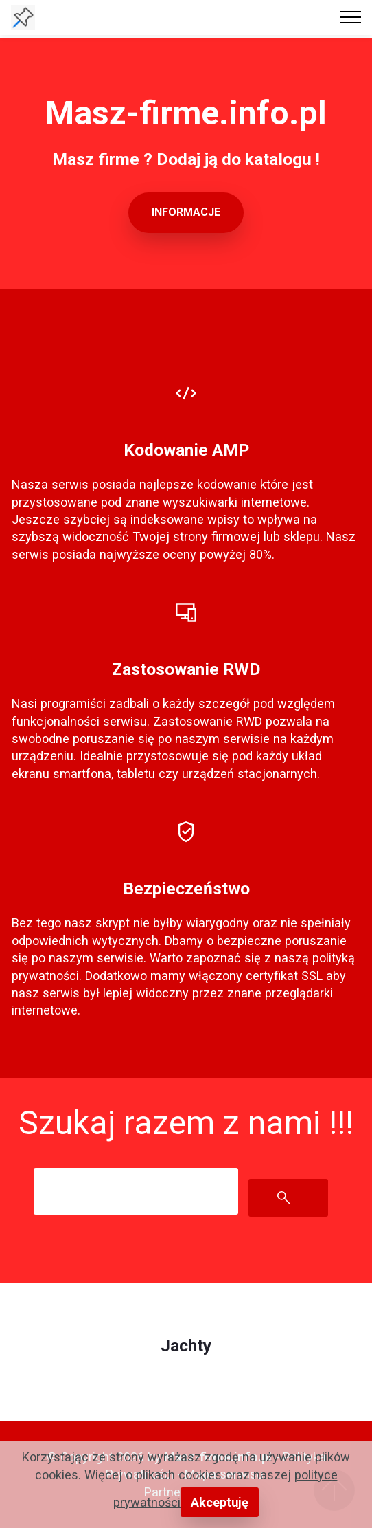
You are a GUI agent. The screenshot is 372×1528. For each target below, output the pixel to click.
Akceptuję (219, 1502)
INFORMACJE (186, 212)
